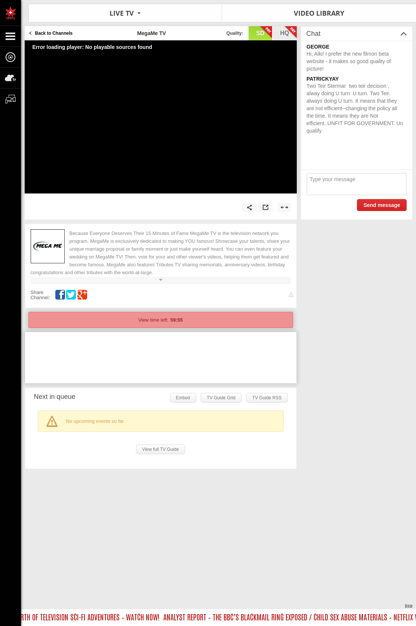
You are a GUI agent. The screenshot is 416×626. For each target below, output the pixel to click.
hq (288, 32)
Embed (183, 397)
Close (408, 605)
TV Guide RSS (267, 397)
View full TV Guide (160, 449)
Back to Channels (54, 33)
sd (264, 32)
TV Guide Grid (221, 397)
